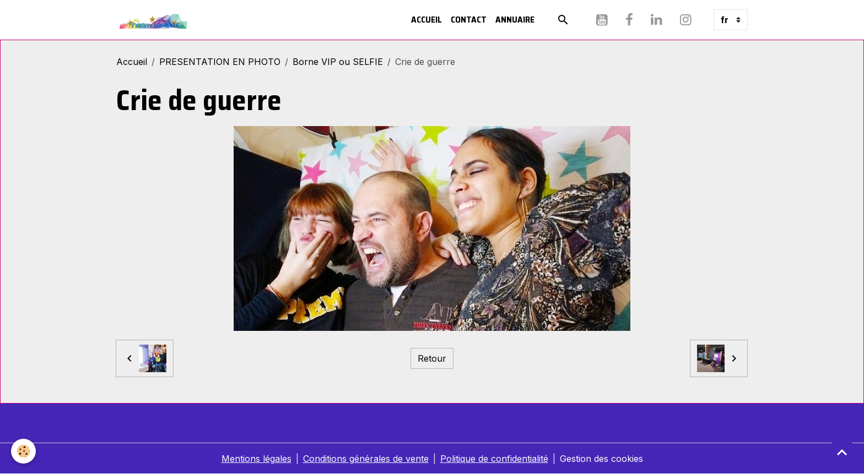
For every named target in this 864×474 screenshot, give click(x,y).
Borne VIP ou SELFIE (338, 61)
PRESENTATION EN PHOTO (219, 61)
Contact (469, 19)
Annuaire (514, 19)
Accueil (426, 19)
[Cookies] (23, 451)
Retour (432, 358)
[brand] (154, 20)
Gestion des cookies (601, 458)
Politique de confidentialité (494, 458)
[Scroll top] (842, 452)
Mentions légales (256, 458)
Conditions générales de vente (366, 458)
